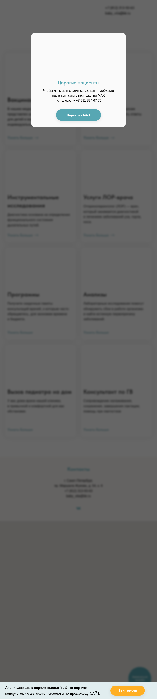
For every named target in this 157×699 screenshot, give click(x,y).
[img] (30, 10)
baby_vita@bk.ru (117, 13)
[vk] (78, 508)
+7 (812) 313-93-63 (119, 8)
